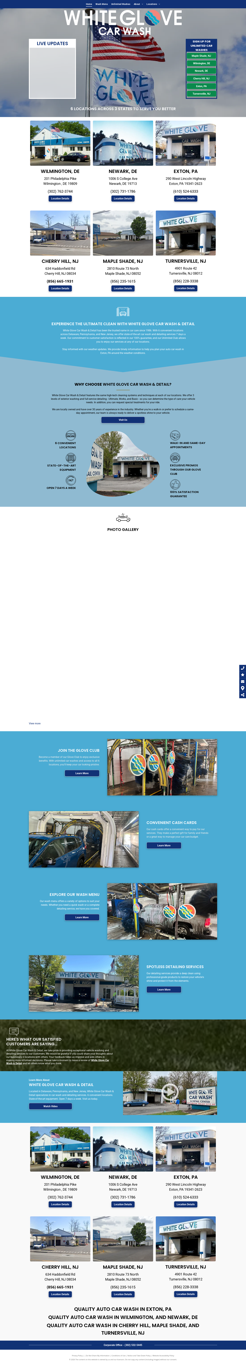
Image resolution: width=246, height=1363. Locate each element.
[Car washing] (193, 557)
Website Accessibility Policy (163, 1355)
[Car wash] (99, 557)
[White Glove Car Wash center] (52, 557)
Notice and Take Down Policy (139, 1355)
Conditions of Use (118, 1355)
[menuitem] (89, 4)
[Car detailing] (52, 604)
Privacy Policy (77, 1355)
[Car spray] (146, 557)
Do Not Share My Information (98, 1355)
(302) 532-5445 (133, 1345)
